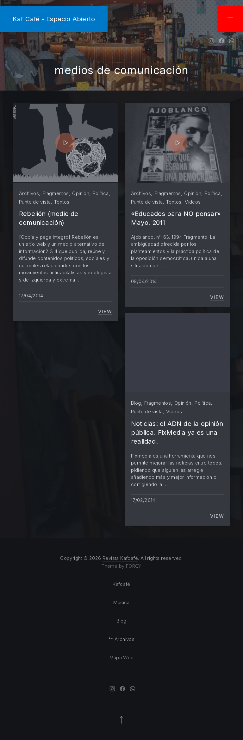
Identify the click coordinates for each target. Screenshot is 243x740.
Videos (193, 202)
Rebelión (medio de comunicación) (48, 218)
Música (121, 602)
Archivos (29, 193)
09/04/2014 (144, 281)
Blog (136, 403)
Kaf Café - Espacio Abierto (54, 19)
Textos (61, 202)
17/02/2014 (143, 500)
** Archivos (121, 639)
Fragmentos (55, 193)
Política (101, 193)
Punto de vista (35, 202)
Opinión (80, 193)
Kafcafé (121, 584)
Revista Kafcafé (120, 558)
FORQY (133, 566)
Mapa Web (121, 658)
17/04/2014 (31, 296)
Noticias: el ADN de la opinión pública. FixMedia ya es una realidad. (177, 433)
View (105, 311)
